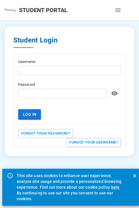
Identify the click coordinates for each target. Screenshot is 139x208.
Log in (29, 114)
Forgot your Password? (45, 133)
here (115, 187)
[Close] (134, 176)
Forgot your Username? (94, 142)
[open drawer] (118, 10)
